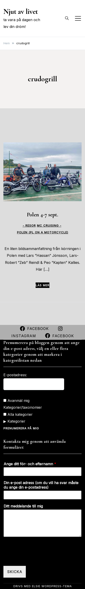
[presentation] (37, 558)
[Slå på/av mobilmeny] (78, 18)
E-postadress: (15, 375)
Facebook (34, 328)
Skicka (14, 571)
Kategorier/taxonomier (22, 407)
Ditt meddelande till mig (23, 506)
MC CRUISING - (49, 225)
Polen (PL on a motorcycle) (42, 232)
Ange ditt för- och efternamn (30, 464)
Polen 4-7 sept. (42, 214)
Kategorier (16, 421)
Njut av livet (20, 11)
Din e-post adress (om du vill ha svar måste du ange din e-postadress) (41, 485)
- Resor (29, 225)
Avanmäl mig (16, 400)
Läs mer (42, 285)
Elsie (36, 586)
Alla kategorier (18, 414)
